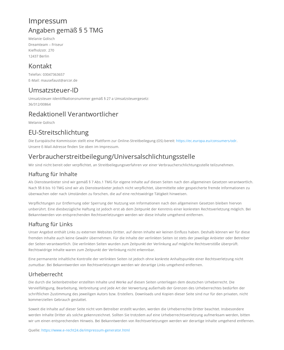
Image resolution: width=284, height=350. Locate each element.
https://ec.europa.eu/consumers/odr (206, 140)
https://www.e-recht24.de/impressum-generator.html (85, 330)
